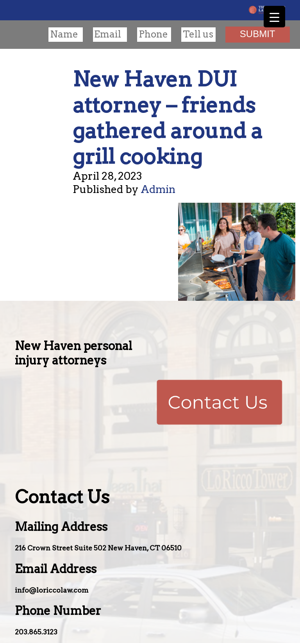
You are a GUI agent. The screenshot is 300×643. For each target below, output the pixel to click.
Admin (158, 189)
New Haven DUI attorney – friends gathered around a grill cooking (167, 117)
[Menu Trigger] (274, 16)
